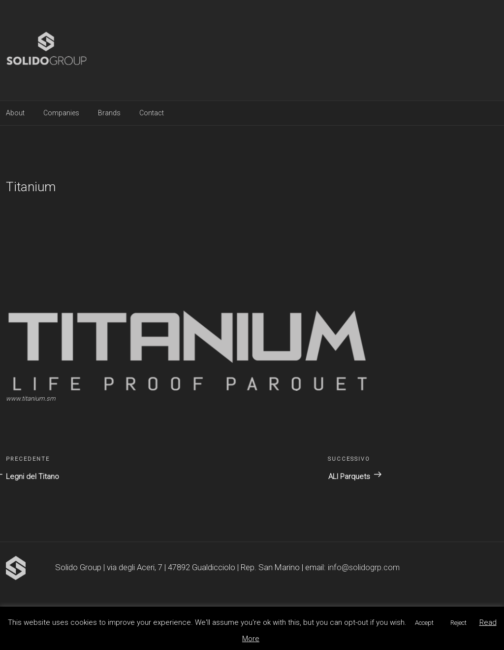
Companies (61, 113)
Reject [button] (458, 622)
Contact (151, 113)
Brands (109, 113)
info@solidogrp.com (364, 567)
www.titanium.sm (31, 398)
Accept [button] (424, 622)
